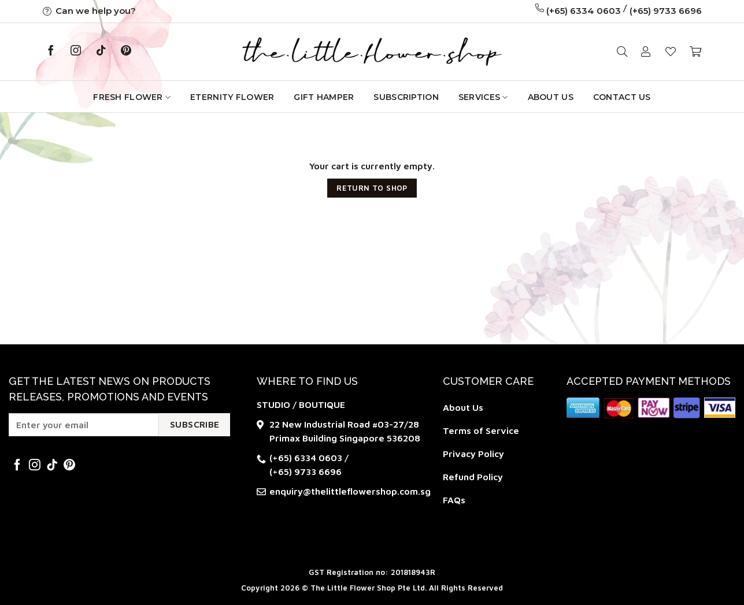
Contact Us (622, 97)
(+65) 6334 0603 (583, 10)
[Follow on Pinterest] (126, 51)
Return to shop (371, 187)
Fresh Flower (132, 97)
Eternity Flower (232, 97)
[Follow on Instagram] (76, 51)
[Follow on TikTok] (101, 51)
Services (483, 97)
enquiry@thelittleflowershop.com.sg (350, 491)
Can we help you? (89, 10)
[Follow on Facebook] (51, 51)
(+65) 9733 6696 (666, 10)
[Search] (622, 51)
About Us (550, 97)
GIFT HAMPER (324, 97)
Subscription (405, 97)
